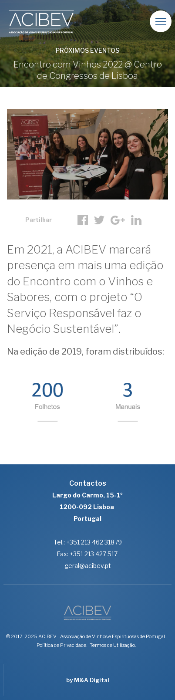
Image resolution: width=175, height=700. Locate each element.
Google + (118, 220)
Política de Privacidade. (62, 645)
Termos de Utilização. (113, 645)
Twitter (99, 220)
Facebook (82, 220)
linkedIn (136, 220)
